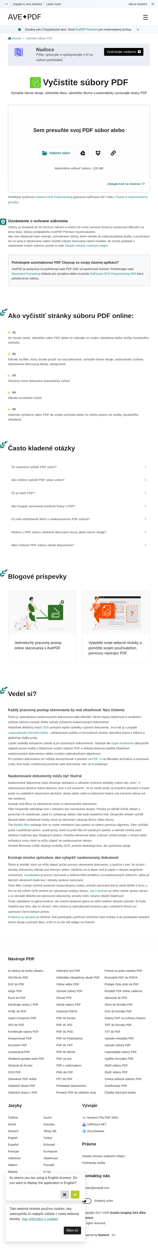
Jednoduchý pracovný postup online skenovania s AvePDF (38, 645)
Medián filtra (21, 824)
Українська (50, 1158)
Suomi (47, 1117)
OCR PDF (14, 1072)
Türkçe (47, 1137)
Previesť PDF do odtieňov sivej (76, 1092)
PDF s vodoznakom (68, 1065)
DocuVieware (93, 1131)
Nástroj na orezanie (23, 917)
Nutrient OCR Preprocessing (54, 197)
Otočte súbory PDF (68, 1004)
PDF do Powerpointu (69, 1038)
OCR (46, 727)
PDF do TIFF (64, 1045)
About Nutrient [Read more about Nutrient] (138, 4)
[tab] (79, 467)
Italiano (12, 1165)
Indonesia (14, 1158)
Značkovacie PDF (116, 1085)
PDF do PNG (64, 1031)
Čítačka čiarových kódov (120, 1092)
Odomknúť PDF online (22, 1079)
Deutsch (13, 1131)
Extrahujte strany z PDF (23, 1004)
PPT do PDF (64, 1079)
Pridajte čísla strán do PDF (122, 984)
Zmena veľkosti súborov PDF (123, 1079)
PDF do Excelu (66, 1018)
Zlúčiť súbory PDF (116, 1065)
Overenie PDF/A (66, 1011)
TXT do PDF (113, 1031)
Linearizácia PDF (19, 1052)
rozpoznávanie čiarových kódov (28, 732)
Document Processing (26, 273)
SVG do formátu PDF (118, 1011)
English (12, 1137)
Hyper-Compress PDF (22, 1018)
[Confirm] (75, 1195)
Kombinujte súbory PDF (23, 1031)
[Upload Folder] (56, 153)
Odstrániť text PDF (68, 970)
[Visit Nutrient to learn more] (6, 4)
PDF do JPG (64, 1025)
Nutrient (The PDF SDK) (100, 1117)
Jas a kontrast (99, 890)
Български (50, 1151)
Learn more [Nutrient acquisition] (53, 4)
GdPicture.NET (94, 1124)
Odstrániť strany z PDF (22, 1092)
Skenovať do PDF (116, 997)
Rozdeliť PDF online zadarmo (123, 991)
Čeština (13, 1117)
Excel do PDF (17, 997)
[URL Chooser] (113, 153)
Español (13, 1144)
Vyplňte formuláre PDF (119, 1058)
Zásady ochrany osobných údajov (86, 245)
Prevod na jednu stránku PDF (123, 970)
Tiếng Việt (49, 1131)
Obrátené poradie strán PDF (26, 1058)
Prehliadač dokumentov (71, 1085)
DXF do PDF (16, 984)
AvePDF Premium (87, 29)
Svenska (49, 1124)
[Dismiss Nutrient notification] (152, 4)
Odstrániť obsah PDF (21, 1085)
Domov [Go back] (14, 38)
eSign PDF (15, 991)
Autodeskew (32, 875)
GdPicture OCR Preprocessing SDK (113, 273)
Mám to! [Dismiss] (72, 1230)
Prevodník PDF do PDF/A (121, 977)
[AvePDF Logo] (24, 16)
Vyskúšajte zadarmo (124, 52)
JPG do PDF (16, 1025)
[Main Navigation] (145, 16)
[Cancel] (64, 1195)
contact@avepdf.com (95, 1188)
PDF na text (64, 1058)
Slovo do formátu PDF (119, 1004)
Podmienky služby (93, 1163)
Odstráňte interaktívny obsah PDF (78, 977)
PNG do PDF (64, 1072)
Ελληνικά (49, 1144)
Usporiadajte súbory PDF (121, 1052)
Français (13, 1151)
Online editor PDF (67, 984)
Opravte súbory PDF (69, 991)
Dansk (12, 1124)
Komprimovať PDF (20, 1038)
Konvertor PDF (17, 1045)
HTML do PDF (17, 1011)
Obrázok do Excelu (20, 1065)
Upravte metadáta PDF (119, 1038)
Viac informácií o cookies (40, 1219)
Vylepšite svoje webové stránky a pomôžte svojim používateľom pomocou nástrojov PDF (115, 648)
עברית (47, 1171)
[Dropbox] (98, 153)
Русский (48, 1165)
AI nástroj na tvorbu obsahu (25, 970)
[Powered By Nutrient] (116, 1235)
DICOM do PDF (18, 977)
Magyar (13, 1171)
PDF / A (97, 759)
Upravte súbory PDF (118, 1045)
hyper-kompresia (122, 743)
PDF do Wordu (65, 1052)
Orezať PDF (64, 997)
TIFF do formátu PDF (118, 1025)
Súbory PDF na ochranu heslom (125, 1018)
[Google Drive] (83, 153)
